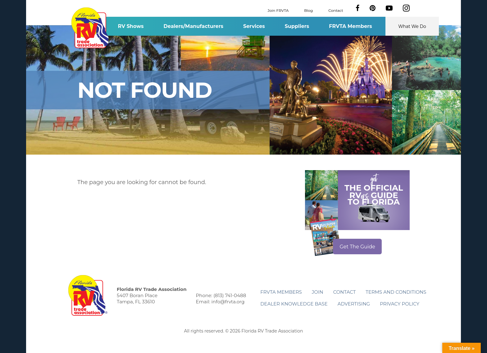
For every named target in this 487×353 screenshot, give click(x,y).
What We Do (412, 26)
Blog (308, 10)
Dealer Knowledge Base (293, 304)
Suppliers (297, 26)
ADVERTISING (354, 304)
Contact (335, 10)
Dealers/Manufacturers (193, 26)
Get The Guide (357, 247)
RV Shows (130, 26)
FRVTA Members (350, 26)
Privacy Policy (399, 304)
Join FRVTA (278, 10)
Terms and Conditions (396, 292)
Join (317, 292)
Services (254, 26)
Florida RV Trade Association (91, 27)
